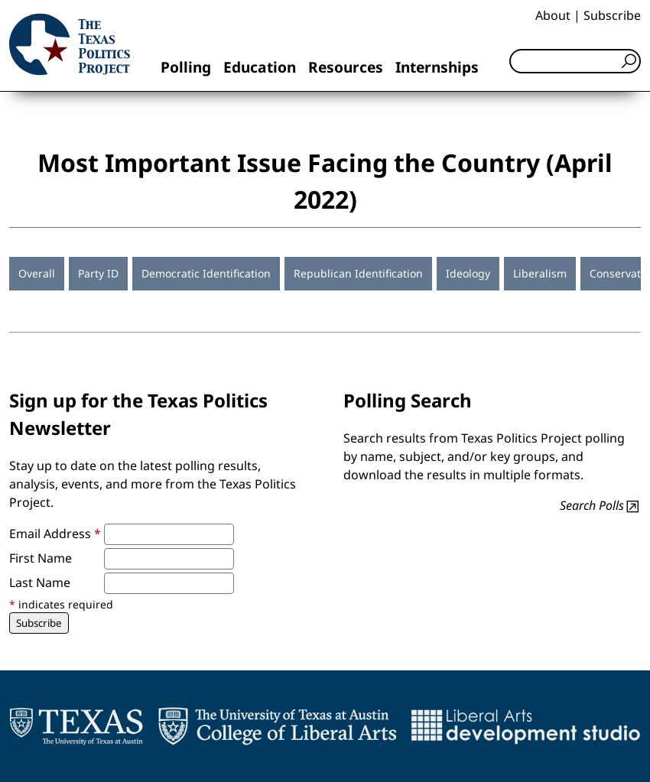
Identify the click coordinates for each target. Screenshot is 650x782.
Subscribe (612, 15)
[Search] (575, 61)
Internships (437, 67)
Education (259, 67)
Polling (186, 67)
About (552, 15)
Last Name (39, 582)
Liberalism (540, 273)
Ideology (468, 273)
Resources (345, 67)
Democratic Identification (206, 273)
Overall (36, 273)
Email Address (55, 533)
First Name (40, 558)
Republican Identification (358, 273)
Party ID (98, 273)
